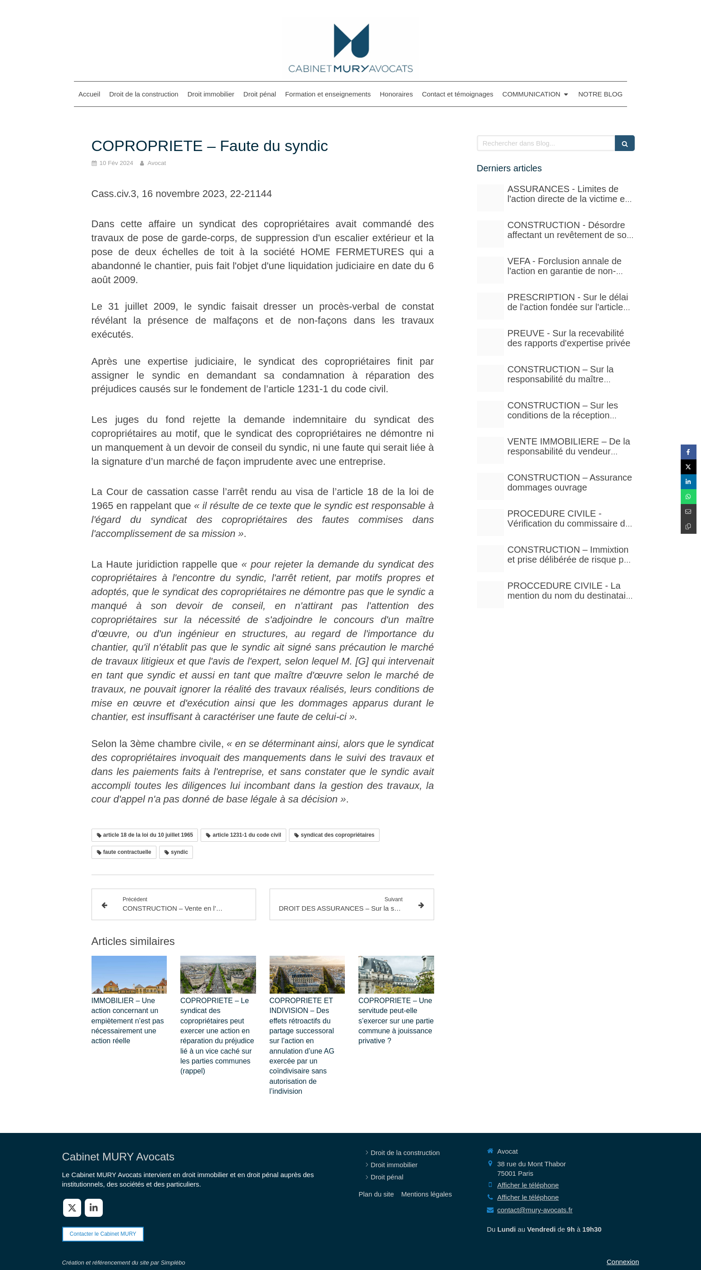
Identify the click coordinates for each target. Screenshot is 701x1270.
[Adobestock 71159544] (490, 486)
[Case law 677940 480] (490, 342)
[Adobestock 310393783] (490, 522)
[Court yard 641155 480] (490, 234)
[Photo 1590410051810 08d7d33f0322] (490, 594)
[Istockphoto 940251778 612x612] (490, 378)
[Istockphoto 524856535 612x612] (490, 270)
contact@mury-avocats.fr (535, 1210)
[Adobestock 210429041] (490, 197)
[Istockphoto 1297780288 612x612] (490, 414)
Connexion (623, 1261)
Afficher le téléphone (528, 1185)
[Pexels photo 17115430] (490, 450)
